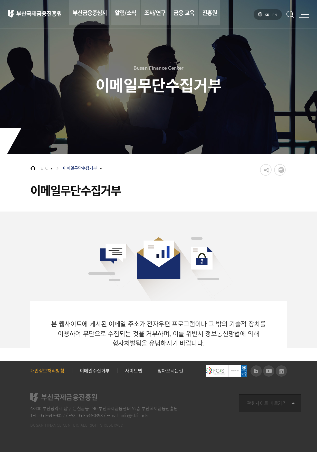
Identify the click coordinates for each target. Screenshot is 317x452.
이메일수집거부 (95, 370)
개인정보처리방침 (47, 370)
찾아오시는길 (170, 370)
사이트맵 (133, 370)
